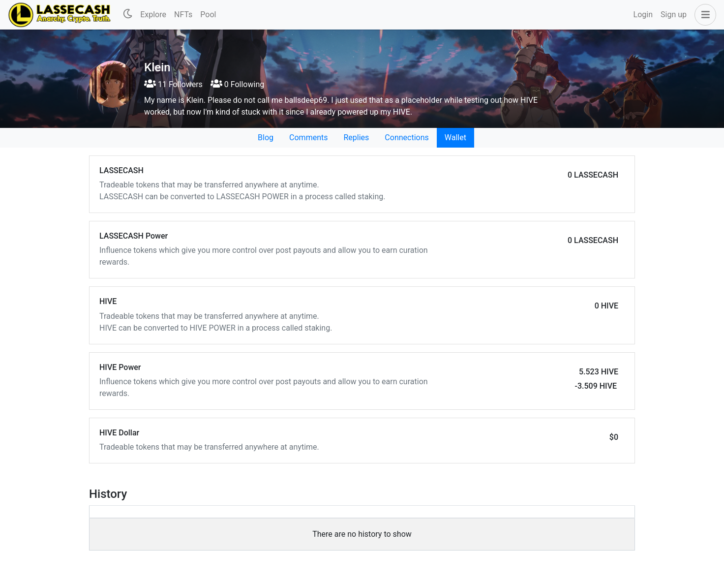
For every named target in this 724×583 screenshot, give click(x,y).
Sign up (674, 14)
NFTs (183, 14)
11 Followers (173, 84)
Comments (308, 137)
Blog (265, 137)
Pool (208, 14)
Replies (356, 137)
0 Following (237, 84)
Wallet (455, 137)
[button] (703, 15)
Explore (153, 14)
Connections (406, 137)
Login (643, 14)
